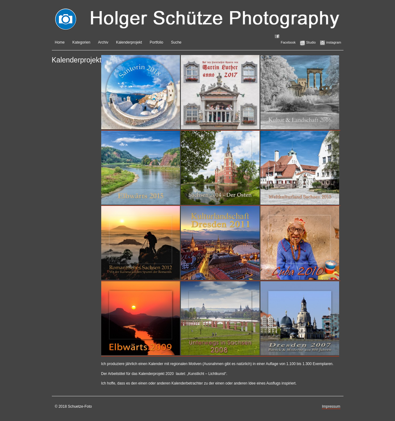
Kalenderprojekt (129, 42)
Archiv (103, 42)
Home (60, 42)
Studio (311, 42)
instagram (333, 42)
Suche (176, 42)
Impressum (331, 406)
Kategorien (81, 42)
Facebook (288, 42)
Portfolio (156, 42)
